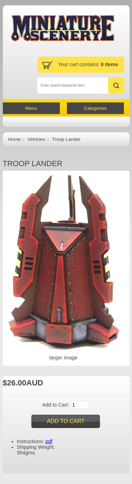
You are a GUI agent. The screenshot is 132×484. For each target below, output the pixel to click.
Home (14, 139)
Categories (95, 108)
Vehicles (36, 139)
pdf (48, 441)
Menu (31, 108)
